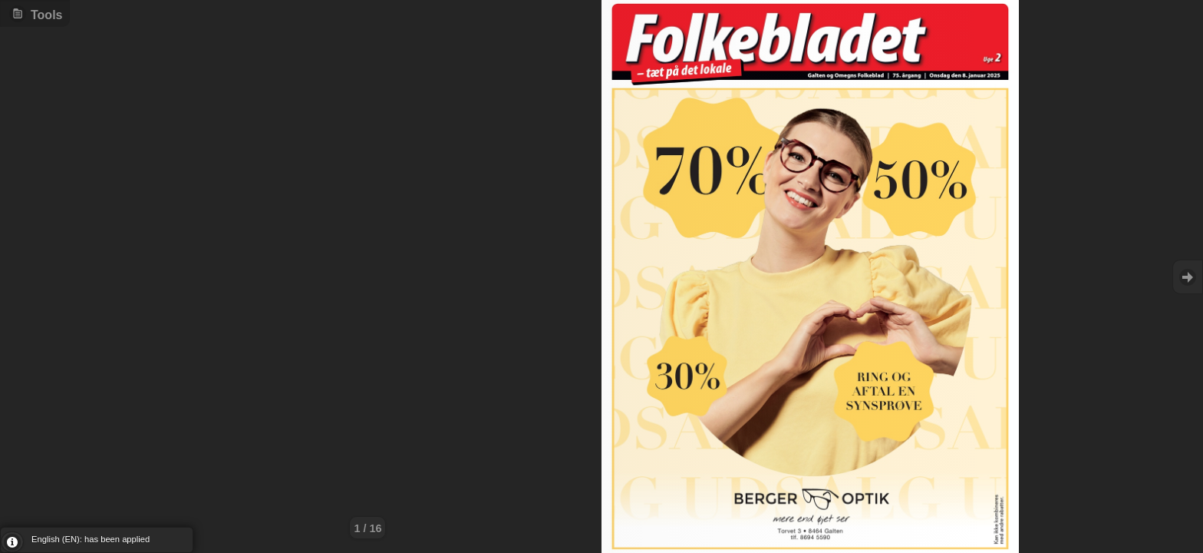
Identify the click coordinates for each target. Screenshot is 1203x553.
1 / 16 (367, 528)
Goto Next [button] (1187, 277)
